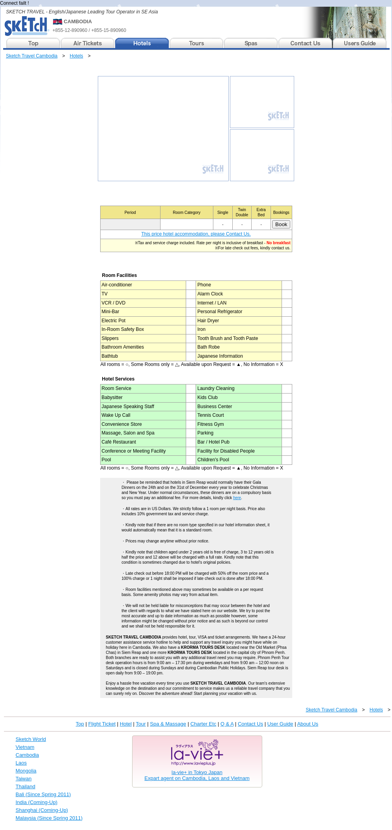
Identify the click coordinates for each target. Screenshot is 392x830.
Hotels (76, 56)
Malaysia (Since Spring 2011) (49, 818)
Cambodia (27, 755)
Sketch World (31, 739)
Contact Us (250, 724)
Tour (141, 724)
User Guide (280, 724)
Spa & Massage (168, 724)
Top (80, 724)
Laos (21, 763)
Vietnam (25, 747)
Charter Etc (203, 724)
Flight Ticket (102, 724)
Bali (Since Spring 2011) (43, 794)
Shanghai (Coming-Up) (42, 810)
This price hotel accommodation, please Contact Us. (195, 234)
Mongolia (26, 771)
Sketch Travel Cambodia (32, 56)
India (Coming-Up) (37, 802)
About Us (307, 724)
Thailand (25, 786)
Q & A (226, 724)
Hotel (126, 724)
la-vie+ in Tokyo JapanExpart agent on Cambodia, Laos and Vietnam (196, 775)
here (237, 498)
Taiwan (24, 779)
